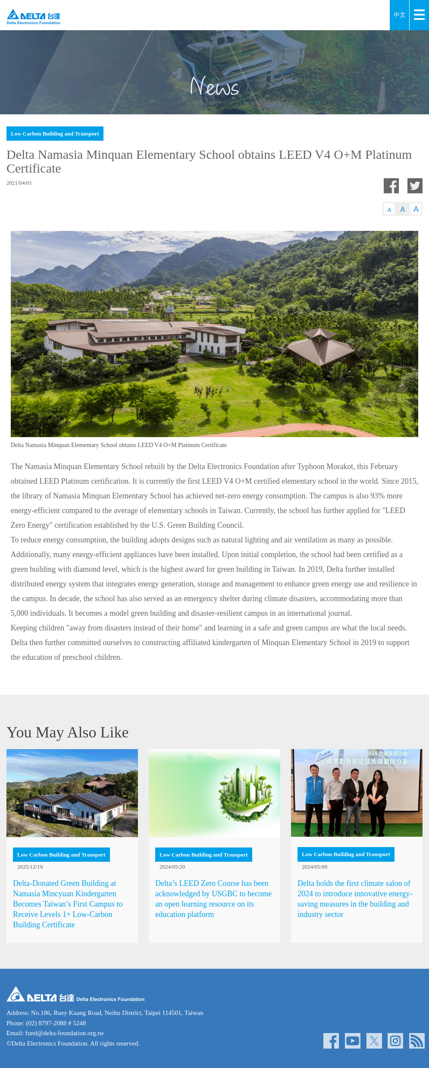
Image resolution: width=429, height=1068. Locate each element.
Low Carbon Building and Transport (55, 133)
